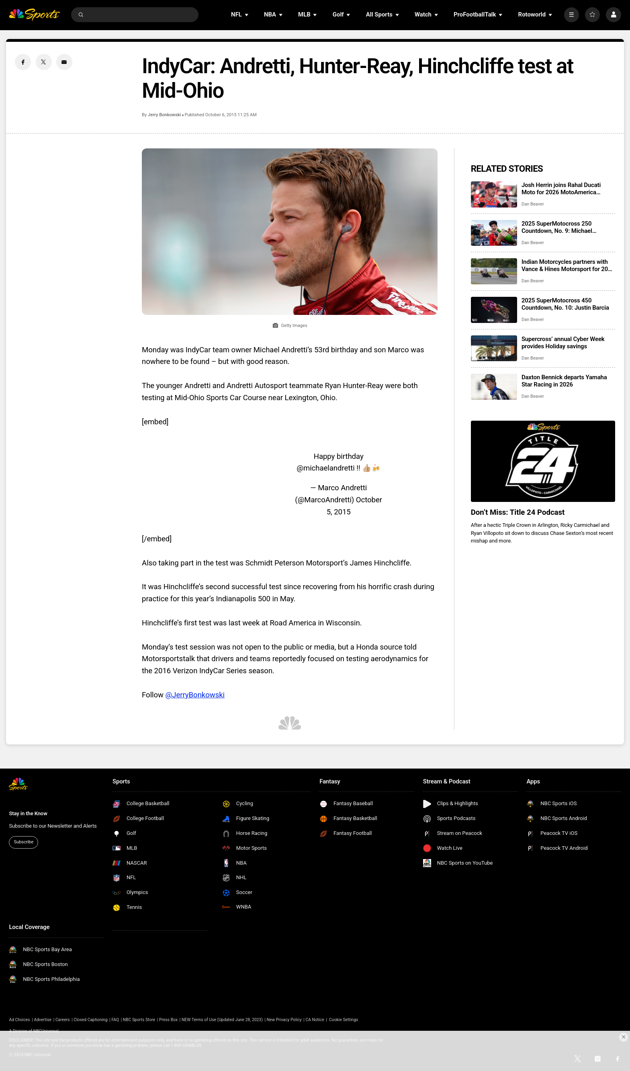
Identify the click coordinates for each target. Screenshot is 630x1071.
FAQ (115, 1019)
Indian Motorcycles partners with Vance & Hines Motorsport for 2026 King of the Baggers (568, 265)
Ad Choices (19, 1019)
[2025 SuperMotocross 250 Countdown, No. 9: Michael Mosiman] (494, 233)
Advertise (43, 1019)
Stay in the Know (28, 813)
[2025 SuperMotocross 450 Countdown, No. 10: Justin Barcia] (494, 310)
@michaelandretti (326, 468)
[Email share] (64, 62)
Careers (62, 1019)
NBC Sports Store (139, 1019)
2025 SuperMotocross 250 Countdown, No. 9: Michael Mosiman (557, 227)
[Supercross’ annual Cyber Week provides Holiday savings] (494, 348)
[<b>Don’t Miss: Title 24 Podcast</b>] (543, 461)
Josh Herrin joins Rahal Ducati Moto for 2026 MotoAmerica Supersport (561, 188)
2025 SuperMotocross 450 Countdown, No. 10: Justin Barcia (565, 304)
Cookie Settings (343, 1019)
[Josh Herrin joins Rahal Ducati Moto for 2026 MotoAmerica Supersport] (494, 194)
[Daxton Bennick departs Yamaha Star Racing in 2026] (494, 387)
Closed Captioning (90, 1019)
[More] (571, 14)
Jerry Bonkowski (164, 114)
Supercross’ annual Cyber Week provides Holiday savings (563, 342)
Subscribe (23, 842)
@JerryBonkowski (195, 695)
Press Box (168, 1019)
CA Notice (314, 1019)
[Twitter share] (44, 62)
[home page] (34, 15)
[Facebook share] (23, 62)
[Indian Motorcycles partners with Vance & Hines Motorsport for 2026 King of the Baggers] (494, 271)
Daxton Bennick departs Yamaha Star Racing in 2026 (564, 381)
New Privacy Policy (284, 1019)
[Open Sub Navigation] (247, 14)
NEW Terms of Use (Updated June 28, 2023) (222, 1019)
